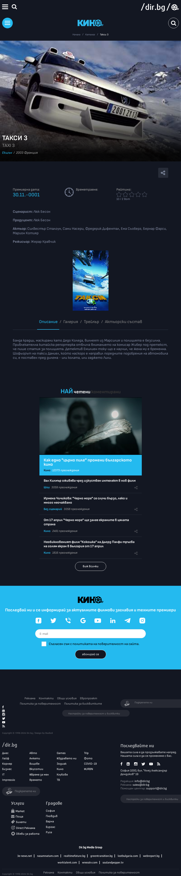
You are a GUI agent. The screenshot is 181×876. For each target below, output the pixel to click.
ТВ (58, 780)
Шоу (47, 487)
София (50, 811)
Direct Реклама (25, 828)
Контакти (46, 698)
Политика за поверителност (40, 703)
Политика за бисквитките (83, 703)
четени (82, 392)
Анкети (34, 758)
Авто (33, 753)
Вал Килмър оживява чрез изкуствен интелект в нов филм (90, 481)
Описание (48, 321)
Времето (35, 780)
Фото (88, 758)
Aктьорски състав (123, 321)
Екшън (7, 153)
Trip (86, 753)
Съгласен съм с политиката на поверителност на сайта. (94, 644)
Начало (76, 34)
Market (20, 811)
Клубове (62, 774)
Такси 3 (104, 34)
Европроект (88, 698)
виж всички (90, 566)
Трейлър (91, 321)
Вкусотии (36, 769)
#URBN (88, 769)
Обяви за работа (27, 834)
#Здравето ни (67, 758)
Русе (49, 832)
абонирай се (90, 654)
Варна (50, 821)
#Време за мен (39, 774)
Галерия (70, 321)
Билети (21, 822)
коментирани (106, 392)
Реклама (30, 698)
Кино (47, 470)
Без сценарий (53, 509)
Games (61, 753)
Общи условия (67, 698)
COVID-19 (90, 763)
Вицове (34, 763)
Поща (19, 816)
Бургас (50, 827)
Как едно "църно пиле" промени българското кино (88, 462)
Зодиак (62, 763)
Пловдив (52, 816)
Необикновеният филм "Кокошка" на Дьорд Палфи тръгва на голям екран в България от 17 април (89, 544)
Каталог (90, 34)
